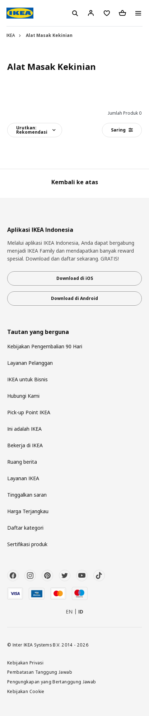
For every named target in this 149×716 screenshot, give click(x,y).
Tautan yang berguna (38, 332)
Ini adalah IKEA (24, 428)
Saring (122, 130)
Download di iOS (74, 278)
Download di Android (74, 298)
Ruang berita (22, 461)
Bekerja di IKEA (25, 445)
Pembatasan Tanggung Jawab (39, 672)
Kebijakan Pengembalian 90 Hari (44, 346)
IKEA (10, 35)
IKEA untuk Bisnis (27, 379)
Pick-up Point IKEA (28, 412)
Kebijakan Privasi (25, 662)
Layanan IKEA (23, 478)
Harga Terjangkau (27, 511)
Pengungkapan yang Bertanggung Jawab (51, 681)
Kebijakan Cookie (26, 691)
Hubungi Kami (23, 395)
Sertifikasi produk (27, 544)
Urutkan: (31, 130)
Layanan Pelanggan (30, 362)
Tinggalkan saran (27, 494)
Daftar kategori (25, 527)
